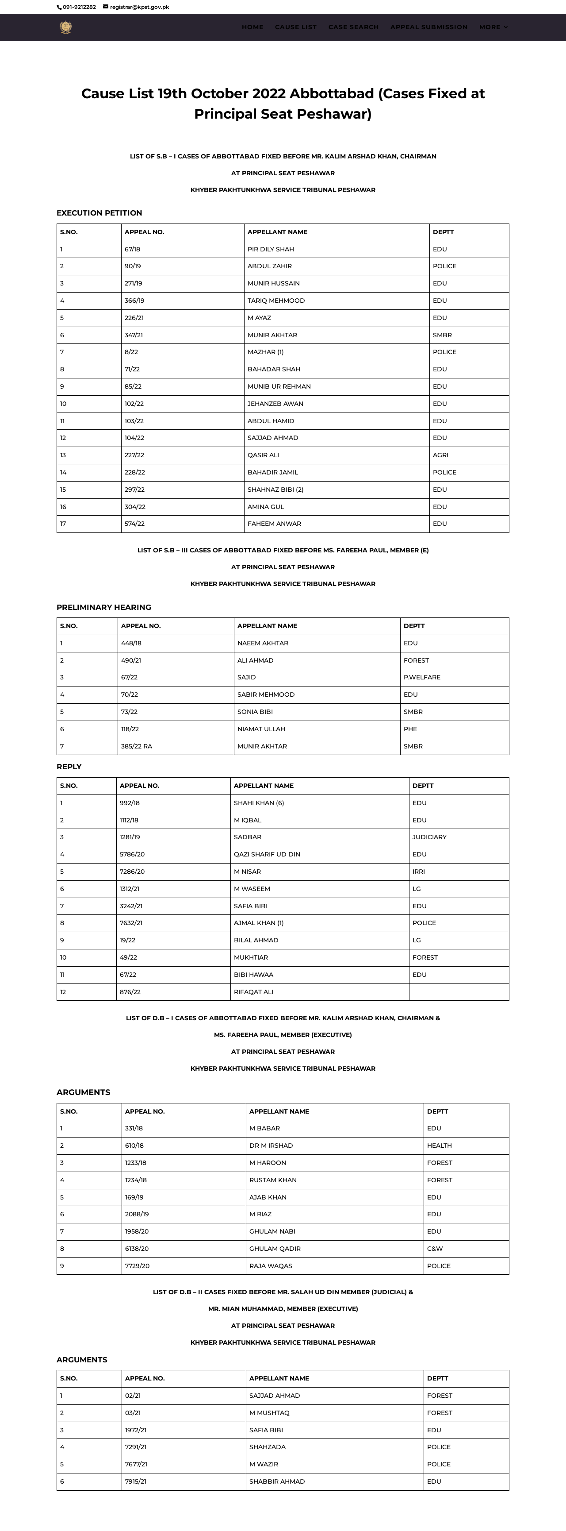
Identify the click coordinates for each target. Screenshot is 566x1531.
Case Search (354, 27)
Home (253, 27)
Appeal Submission (429, 27)
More (490, 27)
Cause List (296, 27)
